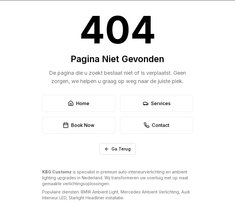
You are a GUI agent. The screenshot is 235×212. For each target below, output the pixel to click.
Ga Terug (117, 148)
